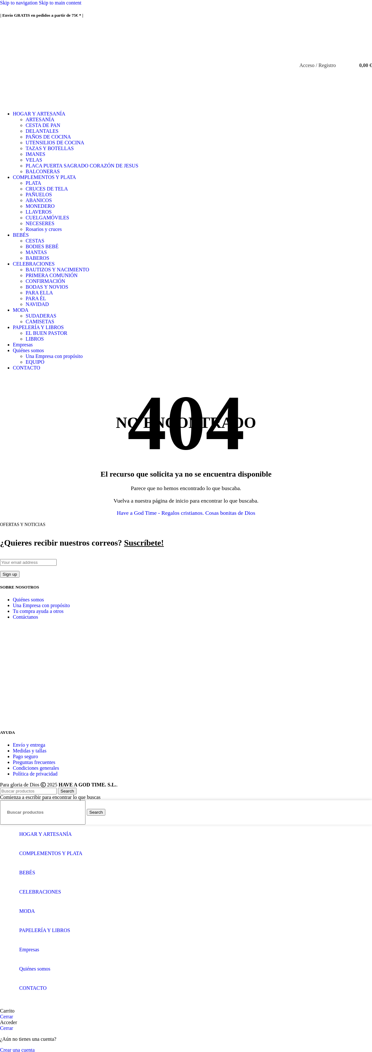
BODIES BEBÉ (42, 246)
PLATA (33, 183)
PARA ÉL (36, 298)
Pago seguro (25, 756)
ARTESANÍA (40, 119)
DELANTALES (42, 131)
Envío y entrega (29, 745)
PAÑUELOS (39, 194)
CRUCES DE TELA (47, 188)
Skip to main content (60, 2)
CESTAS (35, 240)
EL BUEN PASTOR (46, 333)
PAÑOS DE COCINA (48, 137)
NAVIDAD (37, 304)
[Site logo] (186, 103)
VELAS (34, 160)
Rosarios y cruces (44, 229)
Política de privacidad (35, 773)
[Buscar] (342, 65)
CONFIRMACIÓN (45, 281)
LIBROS (35, 339)
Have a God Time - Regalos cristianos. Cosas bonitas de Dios (186, 513)
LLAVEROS (39, 212)
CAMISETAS (40, 321)
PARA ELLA (39, 292)
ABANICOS (39, 200)
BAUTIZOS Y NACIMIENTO (57, 269)
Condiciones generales (36, 768)
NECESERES (40, 223)
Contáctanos (25, 617)
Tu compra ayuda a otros (38, 611)
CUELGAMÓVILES (47, 217)
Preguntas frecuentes (34, 762)
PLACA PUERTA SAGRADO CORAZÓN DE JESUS (82, 165)
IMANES (35, 154)
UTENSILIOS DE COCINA (55, 142)
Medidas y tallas (29, 750)
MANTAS (36, 252)
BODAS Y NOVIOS (47, 287)
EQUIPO (35, 362)
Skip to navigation (19, 2)
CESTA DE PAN (43, 125)
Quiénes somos (28, 599)
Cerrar (6, 1016)
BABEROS (37, 258)
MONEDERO (40, 206)
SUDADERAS (41, 315)
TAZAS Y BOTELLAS (50, 148)
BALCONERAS (43, 171)
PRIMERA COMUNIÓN (51, 275)
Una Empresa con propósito (54, 356)
